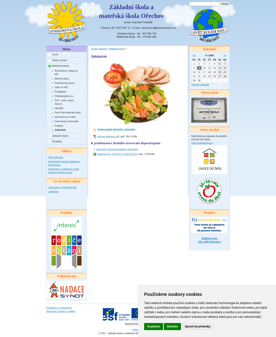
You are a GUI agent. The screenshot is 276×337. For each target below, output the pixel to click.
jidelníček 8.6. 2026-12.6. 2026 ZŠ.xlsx (117, 154)
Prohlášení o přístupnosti (59, 308)
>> (225, 55)
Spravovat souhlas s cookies (60, 311)
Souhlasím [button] (153, 326)
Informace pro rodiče (65, 117)
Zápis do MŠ (61, 87)
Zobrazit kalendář (200, 84)
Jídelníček (60, 130)
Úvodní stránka (98, 48)
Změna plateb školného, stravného (116, 129)
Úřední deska (59, 60)
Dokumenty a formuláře (67, 121)
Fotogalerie (60, 91)
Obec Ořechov (55, 157)
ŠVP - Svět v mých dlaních (64, 102)
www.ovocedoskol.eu (202, 143)
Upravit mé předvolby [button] (197, 326)
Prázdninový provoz (65, 83)
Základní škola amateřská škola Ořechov (131, 11)
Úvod (55, 54)
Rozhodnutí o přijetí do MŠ (66, 73)
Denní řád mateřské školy (68, 112)
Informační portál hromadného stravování (117, 149)
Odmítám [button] (172, 326)
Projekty (59, 125)
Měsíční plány (62, 78)
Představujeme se (64, 96)
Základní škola (60, 135)
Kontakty (57, 141)
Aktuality (59, 108)
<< (194, 55)
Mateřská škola (60, 65)
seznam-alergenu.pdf (108, 136)
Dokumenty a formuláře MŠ (62, 187)
